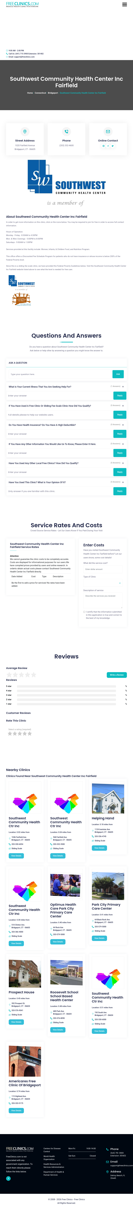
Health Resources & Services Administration (54, 1165)
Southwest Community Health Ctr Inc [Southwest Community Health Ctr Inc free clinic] (24, 822)
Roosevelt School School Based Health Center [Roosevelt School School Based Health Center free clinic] (64, 996)
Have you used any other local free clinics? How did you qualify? (43, 463)
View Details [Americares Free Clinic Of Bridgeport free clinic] (16, 1111)
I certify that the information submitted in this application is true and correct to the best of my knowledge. (104, 615)
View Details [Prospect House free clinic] (16, 1022)
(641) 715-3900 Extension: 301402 (29, 54)
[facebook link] (8, 1178)
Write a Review (117, 675)
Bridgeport (53, 93)
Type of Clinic (89, 576)
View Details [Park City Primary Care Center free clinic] (99, 938)
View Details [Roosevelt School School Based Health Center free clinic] (58, 1030)
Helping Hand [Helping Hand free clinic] (103, 818)
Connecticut (40, 93)
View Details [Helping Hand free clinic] (99, 848)
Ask (118, 374)
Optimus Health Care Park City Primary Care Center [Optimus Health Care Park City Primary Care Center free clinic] (63, 910)
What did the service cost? (95, 563)
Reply (119, 395)
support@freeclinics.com (24, 57)
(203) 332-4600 (66, 145)
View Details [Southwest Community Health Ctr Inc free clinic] (16, 856)
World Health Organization (49, 1157)
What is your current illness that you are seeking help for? (40, 386)
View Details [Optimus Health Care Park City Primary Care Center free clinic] (58, 942)
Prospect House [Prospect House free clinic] (21, 992)
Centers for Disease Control (52, 1150)
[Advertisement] (66, 28)
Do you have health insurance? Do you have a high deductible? (42, 425)
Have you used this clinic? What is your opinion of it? (37, 482)
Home (30, 93)
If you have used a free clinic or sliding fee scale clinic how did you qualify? (50, 405)
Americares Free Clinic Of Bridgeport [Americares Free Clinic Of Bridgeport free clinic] (25, 1083)
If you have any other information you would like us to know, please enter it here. (52, 444)
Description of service (93, 590)
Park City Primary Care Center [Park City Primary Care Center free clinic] (106, 907)
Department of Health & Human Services (54, 1173)
